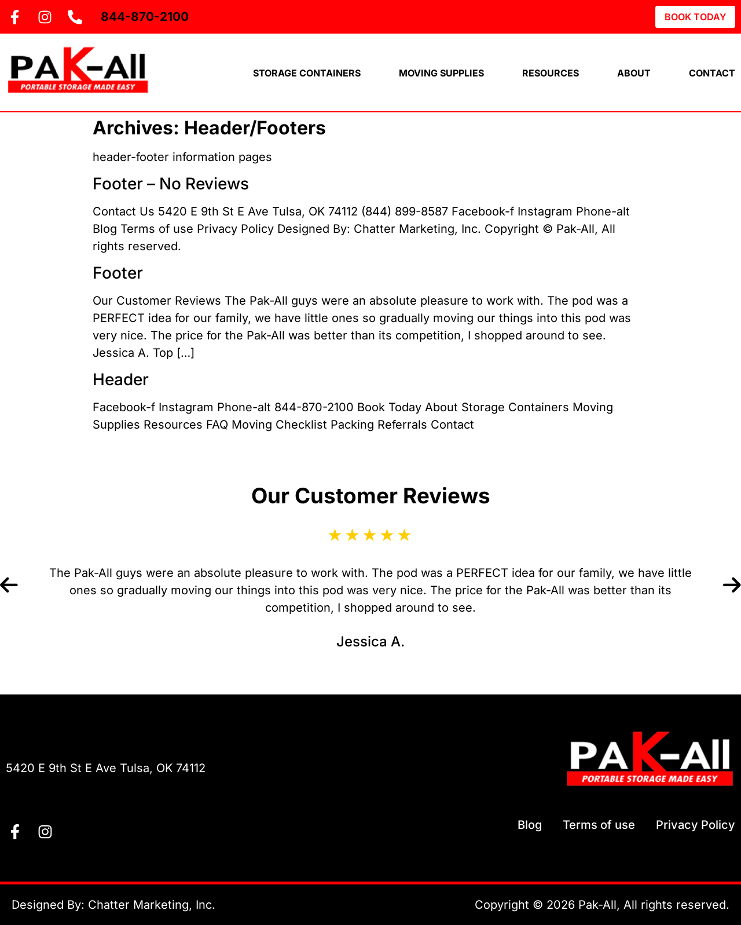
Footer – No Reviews (171, 183)
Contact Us (56, 738)
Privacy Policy (695, 825)
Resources (550, 73)
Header (121, 379)
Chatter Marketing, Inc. (151, 905)
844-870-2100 (145, 16)
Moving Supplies (441, 73)
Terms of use (599, 825)
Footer (118, 273)
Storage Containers (307, 73)
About (634, 73)
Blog (530, 825)
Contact (712, 73)
